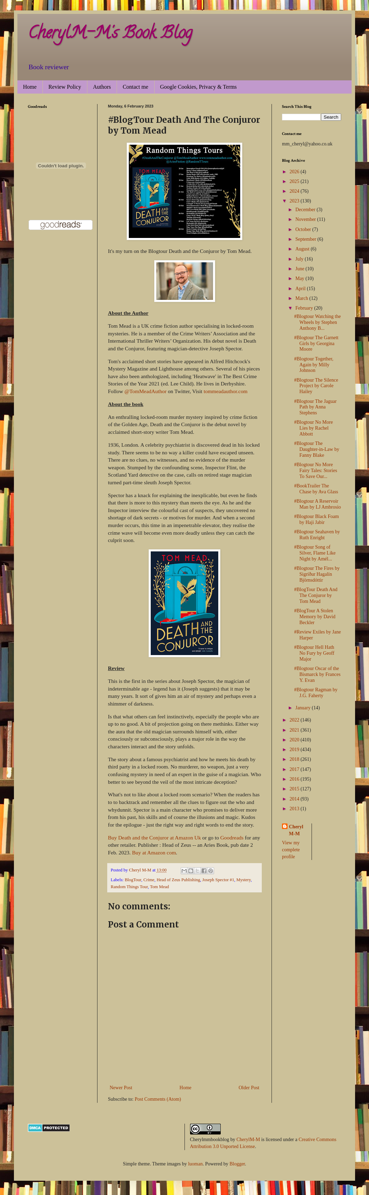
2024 (295, 191)
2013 (295, 808)
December (305, 209)
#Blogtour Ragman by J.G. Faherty (315, 692)
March (302, 298)
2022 (295, 720)
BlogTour (133, 879)
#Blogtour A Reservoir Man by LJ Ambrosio (317, 504)
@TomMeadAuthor (145, 391)
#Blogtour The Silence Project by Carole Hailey (316, 386)
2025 (295, 181)
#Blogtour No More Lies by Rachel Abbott (313, 428)
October (303, 229)
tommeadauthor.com (226, 391)
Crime (148, 879)
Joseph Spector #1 (218, 879)
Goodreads (232, 838)
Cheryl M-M (296, 830)
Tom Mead (159, 886)
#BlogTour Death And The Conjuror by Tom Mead (315, 595)
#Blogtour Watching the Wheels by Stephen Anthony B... (317, 322)
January (303, 707)
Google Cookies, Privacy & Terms (198, 87)
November (306, 219)
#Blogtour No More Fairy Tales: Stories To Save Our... (315, 470)
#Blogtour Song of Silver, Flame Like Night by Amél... (315, 552)
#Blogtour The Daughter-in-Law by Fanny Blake (316, 449)
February (304, 308)
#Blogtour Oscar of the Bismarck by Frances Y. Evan (317, 674)
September (306, 239)
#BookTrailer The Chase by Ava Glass (316, 488)
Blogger (237, 1163)
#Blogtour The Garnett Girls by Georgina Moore (316, 343)
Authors (102, 87)
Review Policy (64, 87)
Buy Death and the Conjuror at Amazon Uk (154, 838)
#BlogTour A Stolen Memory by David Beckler (314, 616)
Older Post (249, 1087)
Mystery (243, 879)
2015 (295, 788)
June (300, 268)
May (300, 278)
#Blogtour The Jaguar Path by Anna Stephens (315, 407)
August (303, 249)
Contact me (135, 87)
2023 (295, 201)
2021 (295, 730)
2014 (295, 799)
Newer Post (121, 1087)
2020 (295, 739)
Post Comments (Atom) (158, 1099)
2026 (295, 171)
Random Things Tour (129, 886)
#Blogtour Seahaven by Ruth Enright (317, 534)
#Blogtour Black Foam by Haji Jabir (316, 519)
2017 (295, 769)
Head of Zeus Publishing (178, 879)
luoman (195, 1163)
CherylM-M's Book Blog (110, 34)
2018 (295, 759)
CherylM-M (248, 1139)
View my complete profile (291, 849)
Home (30, 87)
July (300, 259)
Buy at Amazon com (154, 852)
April (301, 288)
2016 (295, 779)
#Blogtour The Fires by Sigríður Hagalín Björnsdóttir (317, 574)
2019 (295, 749)
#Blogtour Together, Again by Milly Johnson (313, 364)
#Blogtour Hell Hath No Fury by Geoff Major (314, 653)
